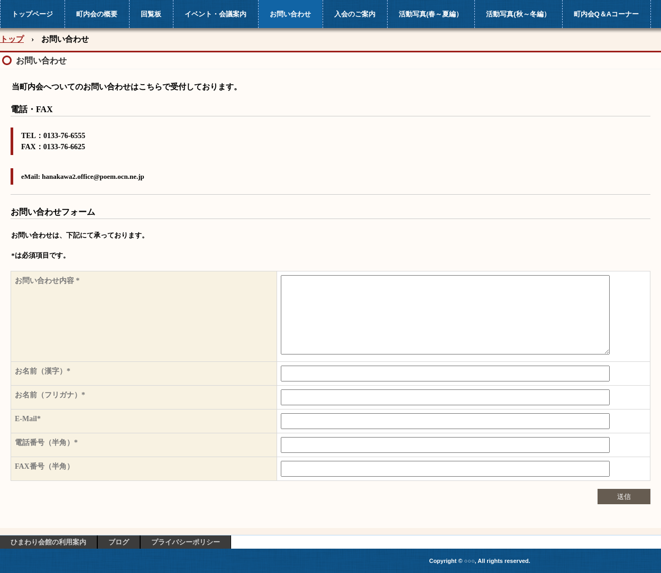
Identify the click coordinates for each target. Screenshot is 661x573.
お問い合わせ (290, 14)
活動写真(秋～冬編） (518, 14)
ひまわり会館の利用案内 (48, 542)
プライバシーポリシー (185, 542)
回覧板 (151, 14)
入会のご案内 (354, 14)
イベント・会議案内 (215, 14)
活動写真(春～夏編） (431, 14)
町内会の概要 (96, 14)
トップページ (32, 14)
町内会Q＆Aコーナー (606, 14)
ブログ (118, 542)
